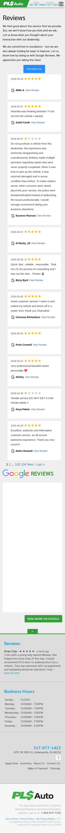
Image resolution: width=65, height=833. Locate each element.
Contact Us (53, 763)
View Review (32, 90)
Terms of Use (12, 818)
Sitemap (55, 768)
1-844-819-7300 (51, 812)
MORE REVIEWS (12, 673)
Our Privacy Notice (45, 818)
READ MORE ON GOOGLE (43, 618)
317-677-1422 (47, 747)
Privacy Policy (27, 818)
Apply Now (11, 763)
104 (23, 464)
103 (17, 464)
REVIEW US (34, 68)
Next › (31, 464)
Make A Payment (38, 768)
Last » (40, 464)
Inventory (26, 763)
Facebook (58, 757)
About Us (39, 763)
